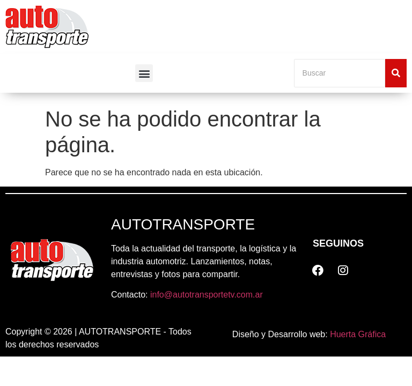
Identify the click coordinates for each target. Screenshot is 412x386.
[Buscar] (339, 73)
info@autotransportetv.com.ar (206, 294)
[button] (144, 73)
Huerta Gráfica (358, 334)
